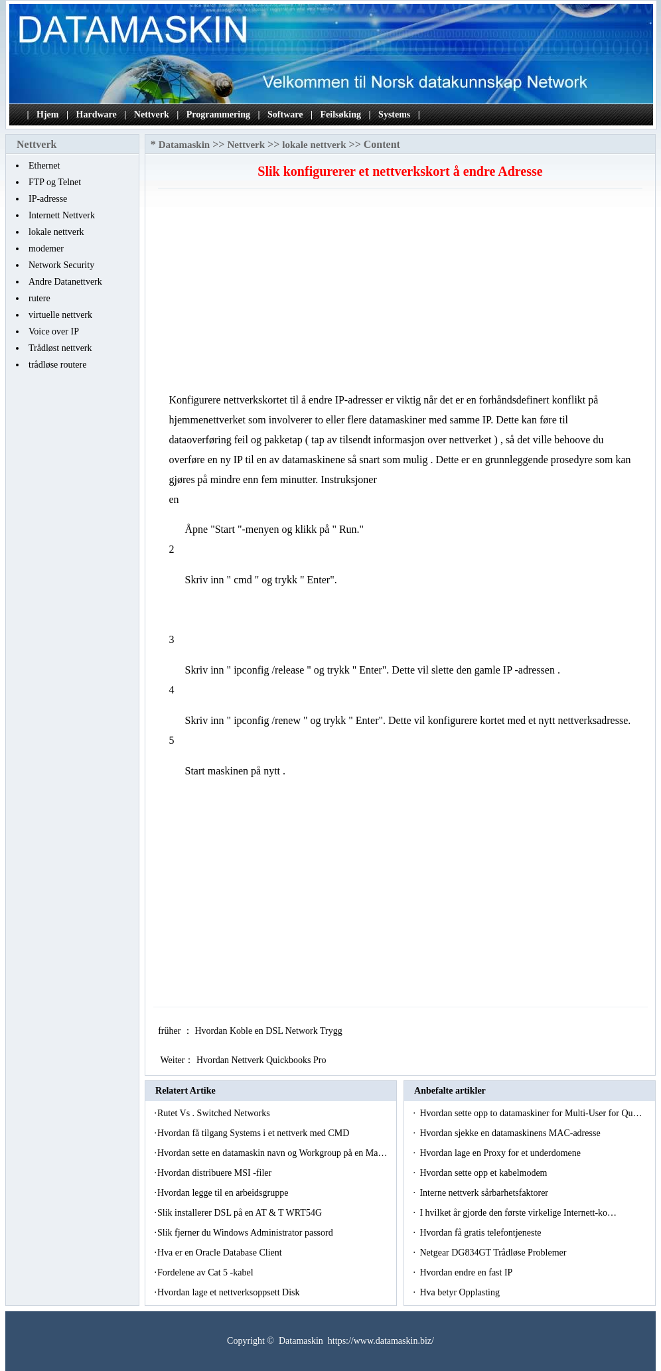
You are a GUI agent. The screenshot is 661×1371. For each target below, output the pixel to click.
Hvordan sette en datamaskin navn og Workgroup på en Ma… (272, 1153)
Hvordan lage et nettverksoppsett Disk (229, 1292)
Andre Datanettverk (65, 282)
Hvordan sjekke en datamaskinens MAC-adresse (511, 1133)
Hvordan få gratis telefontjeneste (481, 1233)
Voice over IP (54, 331)
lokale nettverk (56, 232)
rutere (39, 298)
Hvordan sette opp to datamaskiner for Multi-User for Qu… (530, 1113)
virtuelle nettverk (60, 315)
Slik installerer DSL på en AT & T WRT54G (241, 1213)
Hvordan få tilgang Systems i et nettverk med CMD (254, 1133)
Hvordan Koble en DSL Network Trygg (269, 1031)
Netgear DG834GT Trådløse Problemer (494, 1253)
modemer (46, 248)
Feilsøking (341, 114)
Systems (394, 114)
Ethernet (44, 166)
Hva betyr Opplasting (460, 1292)
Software (285, 114)
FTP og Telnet (55, 182)
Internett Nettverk (62, 215)
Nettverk (151, 114)
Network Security (61, 265)
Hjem (47, 114)
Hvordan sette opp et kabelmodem (484, 1173)
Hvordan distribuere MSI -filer (215, 1173)
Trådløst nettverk (60, 348)
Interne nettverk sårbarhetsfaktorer (484, 1193)
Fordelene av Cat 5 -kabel (206, 1272)
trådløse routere (57, 365)
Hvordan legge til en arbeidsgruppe (224, 1193)
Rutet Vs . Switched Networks (214, 1113)
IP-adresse (48, 199)
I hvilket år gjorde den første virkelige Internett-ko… (518, 1213)
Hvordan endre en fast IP (466, 1272)
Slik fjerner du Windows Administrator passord (246, 1233)
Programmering (218, 114)
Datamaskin (184, 144)
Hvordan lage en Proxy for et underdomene (501, 1153)
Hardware (96, 114)
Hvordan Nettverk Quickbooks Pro (262, 1060)
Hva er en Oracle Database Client (220, 1253)
